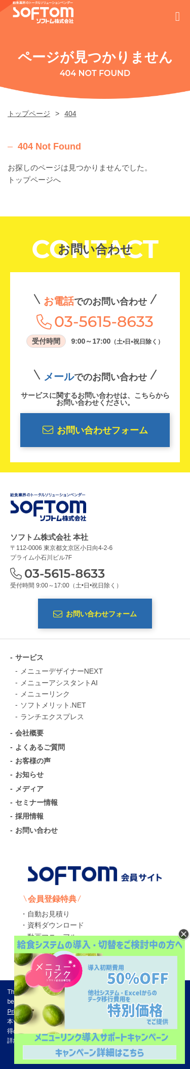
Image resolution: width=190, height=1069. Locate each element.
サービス (29, 657)
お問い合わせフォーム (95, 430)
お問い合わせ (36, 830)
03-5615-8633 (104, 321)
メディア (29, 789)
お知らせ (29, 774)
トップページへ (34, 179)
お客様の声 (33, 761)
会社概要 (29, 733)
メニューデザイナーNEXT (61, 671)
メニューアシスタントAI (59, 683)
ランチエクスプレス (52, 717)
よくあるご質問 (40, 747)
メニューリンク (45, 694)
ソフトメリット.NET (53, 705)
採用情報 (29, 816)
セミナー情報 (36, 802)
